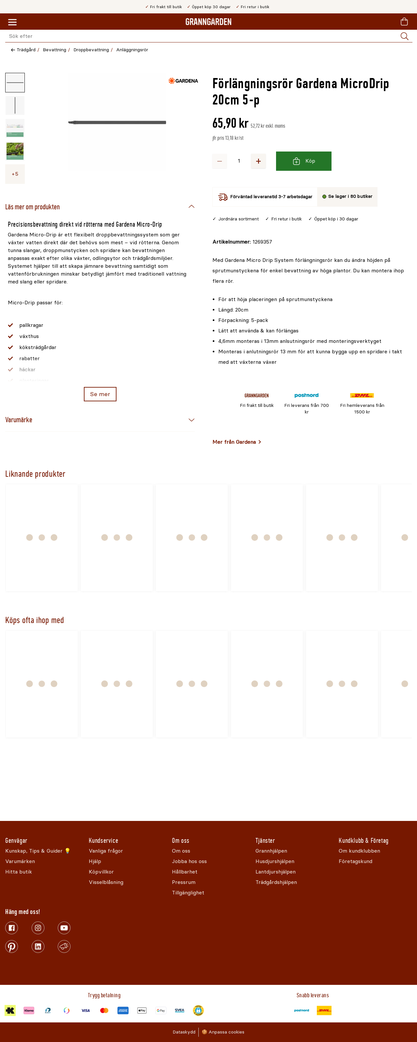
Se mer (100, 394)
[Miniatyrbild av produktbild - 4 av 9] (15, 151)
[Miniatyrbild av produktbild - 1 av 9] (15, 82)
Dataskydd (184, 1032)
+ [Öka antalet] (258, 161)
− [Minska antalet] (219, 161)
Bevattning (54, 50)
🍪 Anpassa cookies (223, 1032)
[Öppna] (117, 129)
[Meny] (12, 22)
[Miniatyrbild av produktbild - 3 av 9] (15, 128)
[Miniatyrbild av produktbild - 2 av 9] (15, 105)
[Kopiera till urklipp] (242, 242)
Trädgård (26, 50)
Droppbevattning (91, 50)
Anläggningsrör (132, 50)
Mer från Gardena (234, 442)
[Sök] (404, 36)
